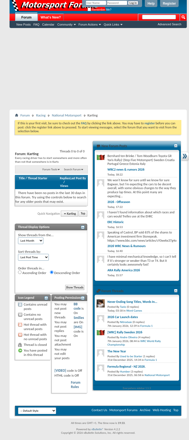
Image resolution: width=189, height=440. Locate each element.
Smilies (79, 318)
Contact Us (99, 410)
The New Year (116, 351)
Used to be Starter (131, 356)
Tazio (123, 307)
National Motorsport (67, 115)
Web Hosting (162, 410)
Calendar (48, 24)
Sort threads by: (29, 252)
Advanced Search (169, 24)
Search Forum (72, 169)
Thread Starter (37, 178)
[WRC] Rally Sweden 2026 (124, 332)
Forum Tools (50, 169)
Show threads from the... (36, 235)
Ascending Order (32, 272)
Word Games (134, 310)
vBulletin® (97, 429)
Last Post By (78, 178)
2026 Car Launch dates (122, 317)
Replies (65, 178)
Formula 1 (146, 326)
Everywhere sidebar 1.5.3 (137, 388)
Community (65, 24)
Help (151, 3)
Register (169, 3)
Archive (145, 410)
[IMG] (78, 327)
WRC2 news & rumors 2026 (126, 169)
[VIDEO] (60, 370)
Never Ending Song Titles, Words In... (132, 302)
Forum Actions (88, 24)
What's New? (51, 17)
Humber (125, 371)
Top (83, 214)
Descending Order (65, 272)
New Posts (23, 24)
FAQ (37, 24)
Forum (26, 17)
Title (22, 178)
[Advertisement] (98, 69)
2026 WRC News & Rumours (126, 246)
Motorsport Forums (123, 410)
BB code (77, 306)
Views (64, 186)
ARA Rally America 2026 (123, 270)
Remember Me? (99, 9)
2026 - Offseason (118, 202)
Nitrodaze (126, 322)
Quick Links (111, 24)
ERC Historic (115, 222)
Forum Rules (75, 384)
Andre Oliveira (128, 337)
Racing (41, 115)
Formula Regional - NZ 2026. (126, 366)
